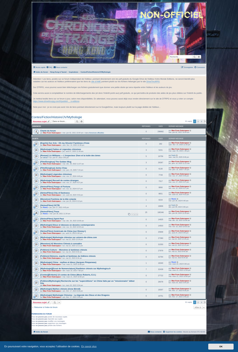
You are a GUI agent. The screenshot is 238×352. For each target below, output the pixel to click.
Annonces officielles (96, 133)
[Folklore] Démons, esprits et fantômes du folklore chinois (68, 256)
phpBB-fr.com (122, 340)
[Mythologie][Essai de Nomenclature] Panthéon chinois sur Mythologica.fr (75, 268)
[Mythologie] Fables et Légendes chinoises (60, 149)
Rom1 (174, 199)
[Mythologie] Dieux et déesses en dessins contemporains (67, 225)
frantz (174, 155)
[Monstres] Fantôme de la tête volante (58, 199)
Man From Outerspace (52, 133)
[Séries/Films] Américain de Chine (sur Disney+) (63, 231)
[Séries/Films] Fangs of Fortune (55, 186)
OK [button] (221, 346)
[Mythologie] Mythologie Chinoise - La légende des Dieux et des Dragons (75, 295)
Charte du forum (48, 131)
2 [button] (198, 121)
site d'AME (96, 81)
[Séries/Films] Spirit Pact (52, 219)
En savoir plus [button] (89, 346)
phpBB (112, 337)
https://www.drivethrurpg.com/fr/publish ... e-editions (56, 101)
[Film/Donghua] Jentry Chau (53, 168)
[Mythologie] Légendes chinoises (56, 174)
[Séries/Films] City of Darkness (55, 193)
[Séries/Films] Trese (49, 211)
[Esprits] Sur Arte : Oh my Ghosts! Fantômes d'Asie (64, 143)
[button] (204, 121)
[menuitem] (49, 67)
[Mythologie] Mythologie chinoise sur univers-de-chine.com (68, 237)
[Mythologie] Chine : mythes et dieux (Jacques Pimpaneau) (68, 262)
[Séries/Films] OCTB (50, 205)
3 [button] (201, 121)
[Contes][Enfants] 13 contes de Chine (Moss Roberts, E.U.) (68, 275)
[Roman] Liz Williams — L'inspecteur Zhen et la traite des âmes (70, 155)
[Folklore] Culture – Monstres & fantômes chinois (63, 250)
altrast (45, 157)
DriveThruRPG (153, 81)
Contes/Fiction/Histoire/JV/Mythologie (57, 117)
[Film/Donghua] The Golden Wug (55, 162)
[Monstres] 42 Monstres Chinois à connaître (61, 243)
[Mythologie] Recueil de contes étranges (59, 180)
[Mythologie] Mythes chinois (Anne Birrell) (60, 289)
